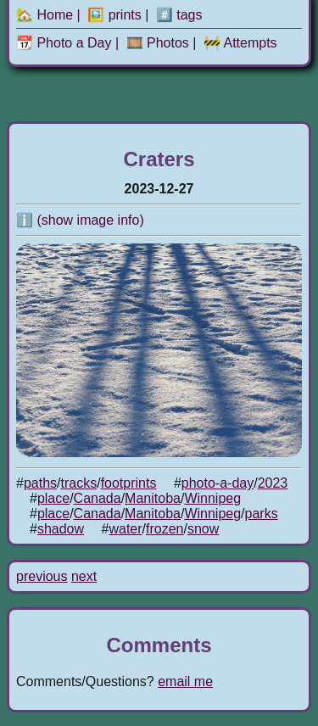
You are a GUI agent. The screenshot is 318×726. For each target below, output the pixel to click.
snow (203, 529)
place (53, 498)
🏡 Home (44, 15)
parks (261, 513)
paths (40, 483)
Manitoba (153, 498)
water (125, 529)
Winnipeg (212, 498)
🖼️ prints (114, 15)
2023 (273, 483)
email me (185, 681)
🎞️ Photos (157, 43)
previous (41, 576)
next (84, 576)
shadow (60, 529)
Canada (97, 498)
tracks (79, 483)
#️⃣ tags (179, 15)
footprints (129, 483)
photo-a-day (217, 483)
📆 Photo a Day (64, 43)
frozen (164, 529)
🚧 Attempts (240, 43)
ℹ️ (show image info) (80, 220)
